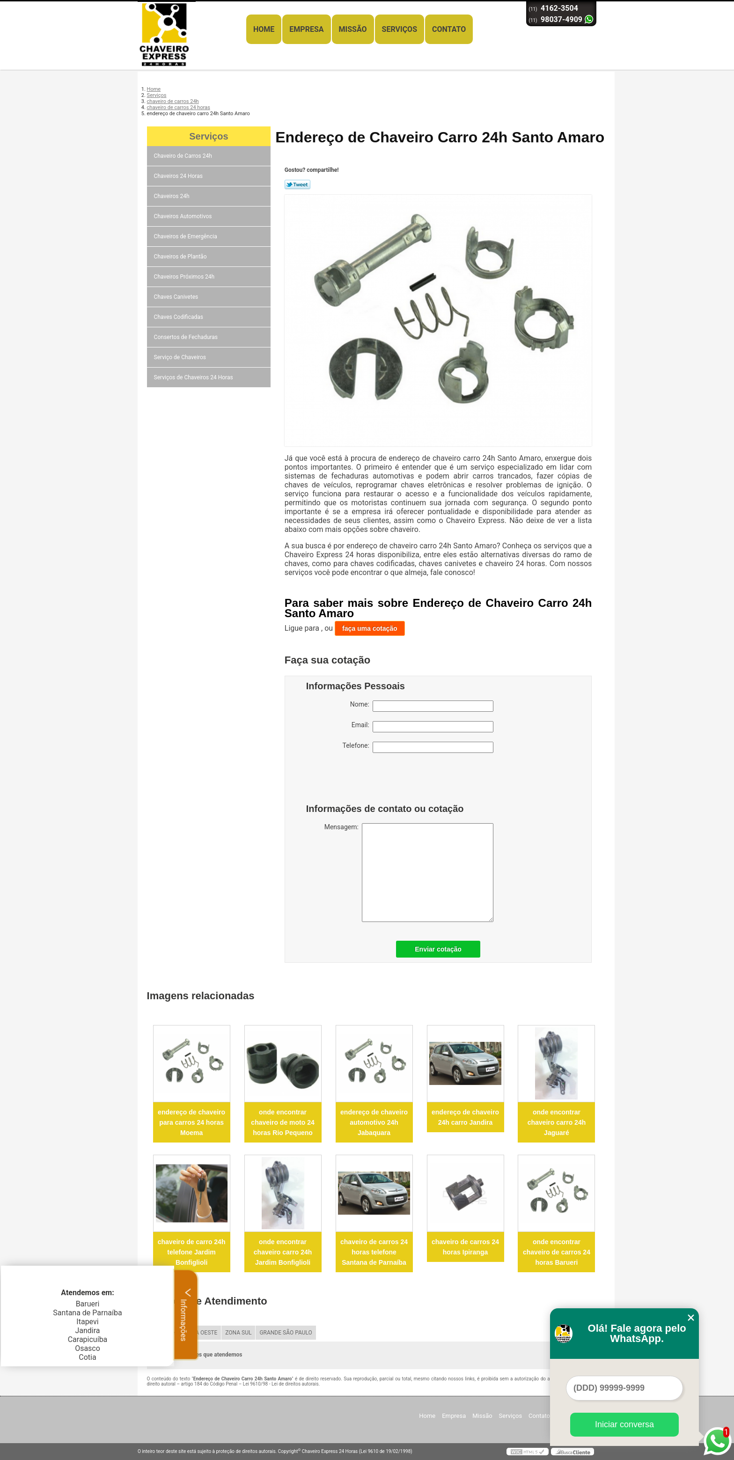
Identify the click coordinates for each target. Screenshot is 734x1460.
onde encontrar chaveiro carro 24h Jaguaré (557, 1122)
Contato (449, 29)
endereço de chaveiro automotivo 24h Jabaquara (374, 1122)
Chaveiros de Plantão (181, 256)
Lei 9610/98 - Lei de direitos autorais (281, 1383)
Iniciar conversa (624, 1424)
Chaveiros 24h (172, 196)
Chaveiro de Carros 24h (183, 156)
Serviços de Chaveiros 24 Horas (194, 377)
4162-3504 (559, 8)
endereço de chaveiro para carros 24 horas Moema (191, 1122)
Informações (186, 1314)
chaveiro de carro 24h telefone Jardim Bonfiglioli (192, 1252)
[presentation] (365, 780)
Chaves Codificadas (179, 317)
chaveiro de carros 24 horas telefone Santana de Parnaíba (374, 1252)
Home (263, 29)
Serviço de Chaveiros (180, 357)
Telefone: (418, 747)
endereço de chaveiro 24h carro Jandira (465, 1117)
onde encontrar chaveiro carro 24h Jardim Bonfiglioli (283, 1252)
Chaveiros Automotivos (183, 216)
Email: (422, 726)
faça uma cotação (369, 628)
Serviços (399, 29)
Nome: (421, 706)
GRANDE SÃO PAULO (285, 1332)
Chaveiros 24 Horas (179, 176)
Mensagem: (408, 872)
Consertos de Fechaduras (186, 337)
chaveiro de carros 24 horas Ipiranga (465, 1247)
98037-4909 (561, 19)
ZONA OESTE (200, 1332)
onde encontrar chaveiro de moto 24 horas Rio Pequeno (282, 1122)
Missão (353, 29)
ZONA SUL (238, 1332)
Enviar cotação (438, 949)
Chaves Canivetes (177, 297)
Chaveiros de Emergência (186, 236)
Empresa (306, 29)
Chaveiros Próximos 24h (185, 276)
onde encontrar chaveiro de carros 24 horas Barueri (556, 1252)
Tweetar (297, 184)
